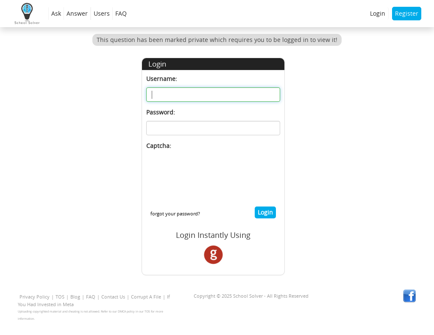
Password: (160, 112)
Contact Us (113, 296)
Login (377, 13)
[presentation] (210, 170)
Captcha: (158, 146)
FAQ (121, 13)
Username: (161, 79)
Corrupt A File (146, 296)
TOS (60, 296)
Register (406, 13)
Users (102, 13)
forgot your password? (175, 214)
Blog (75, 296)
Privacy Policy (34, 296)
